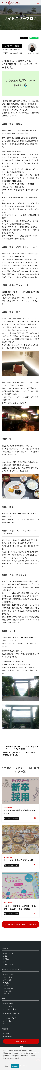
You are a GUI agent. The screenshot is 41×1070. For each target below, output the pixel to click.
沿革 (4, 962)
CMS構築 (6, 983)
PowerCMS (8, 991)
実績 (3, 999)
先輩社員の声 (7, 1036)
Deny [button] (6, 1066)
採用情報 (6, 1033)
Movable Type (9, 988)
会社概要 (6, 956)
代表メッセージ (8, 953)
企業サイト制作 (8, 974)
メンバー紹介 (7, 1021)
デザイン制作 (7, 980)
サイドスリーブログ (9, 1018)
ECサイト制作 (7, 977)
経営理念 (6, 959)
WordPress (8, 994)
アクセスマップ (8, 965)
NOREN (6, 985)
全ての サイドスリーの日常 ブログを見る (21, 924)
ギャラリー (6, 1024)
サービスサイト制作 (9, 1009)
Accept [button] (14, 1066)
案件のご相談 (27, 1041)
